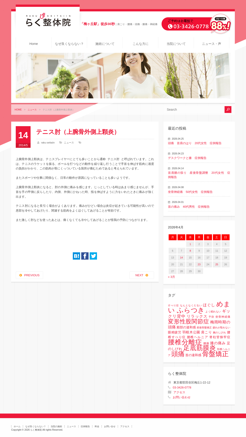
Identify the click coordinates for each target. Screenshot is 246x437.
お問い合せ (109, 426)
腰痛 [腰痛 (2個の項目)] (206, 343)
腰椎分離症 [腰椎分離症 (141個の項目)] (185, 342)
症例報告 (85, 426)
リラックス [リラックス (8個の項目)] (197, 316)
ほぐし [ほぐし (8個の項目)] (209, 305)
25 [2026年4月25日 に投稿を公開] (216, 264)
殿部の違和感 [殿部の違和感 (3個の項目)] (186, 327)
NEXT (139, 275)
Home (33, 44)
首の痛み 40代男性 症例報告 (189, 206)
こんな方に (141, 44)
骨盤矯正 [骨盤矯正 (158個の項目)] (215, 354)
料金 (97, 426)
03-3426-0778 (182, 387)
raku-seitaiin (48, 142)
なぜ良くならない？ (69, 44)
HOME (18, 109)
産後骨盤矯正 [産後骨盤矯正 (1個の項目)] (204, 327)
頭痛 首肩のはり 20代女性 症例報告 (195, 143)
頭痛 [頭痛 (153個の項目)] (178, 354)
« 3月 (171, 277)
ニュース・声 (211, 44)
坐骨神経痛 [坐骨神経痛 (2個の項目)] (222, 316)
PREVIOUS (31, 275)
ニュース (32, 109)
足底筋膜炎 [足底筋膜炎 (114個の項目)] (199, 347)
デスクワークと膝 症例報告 (187, 158)
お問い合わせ (182, 397)
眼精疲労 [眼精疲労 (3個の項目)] (174, 332)
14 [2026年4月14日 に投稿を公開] (181, 257)
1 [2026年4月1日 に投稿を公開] (190, 244)
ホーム (17, 426)
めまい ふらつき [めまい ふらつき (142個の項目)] (199, 307)
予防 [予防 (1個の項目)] (211, 316)
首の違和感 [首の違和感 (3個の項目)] (193, 355)
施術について (105, 44)
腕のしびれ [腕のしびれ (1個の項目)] (219, 332)
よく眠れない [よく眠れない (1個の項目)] (213, 311)
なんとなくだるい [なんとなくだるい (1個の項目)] (191, 305)
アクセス (179, 392)
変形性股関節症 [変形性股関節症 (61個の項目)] (188, 321)
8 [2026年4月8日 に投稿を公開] (190, 250)
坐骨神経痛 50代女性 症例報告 (190, 192)
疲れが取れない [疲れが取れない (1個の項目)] (221, 327)
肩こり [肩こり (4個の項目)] (206, 332)
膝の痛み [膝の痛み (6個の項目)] (218, 343)
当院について (176, 44)
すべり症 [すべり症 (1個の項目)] (173, 305)
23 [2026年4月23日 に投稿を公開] (199, 264)
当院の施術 (56, 426)
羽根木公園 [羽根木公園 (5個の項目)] (191, 332)
